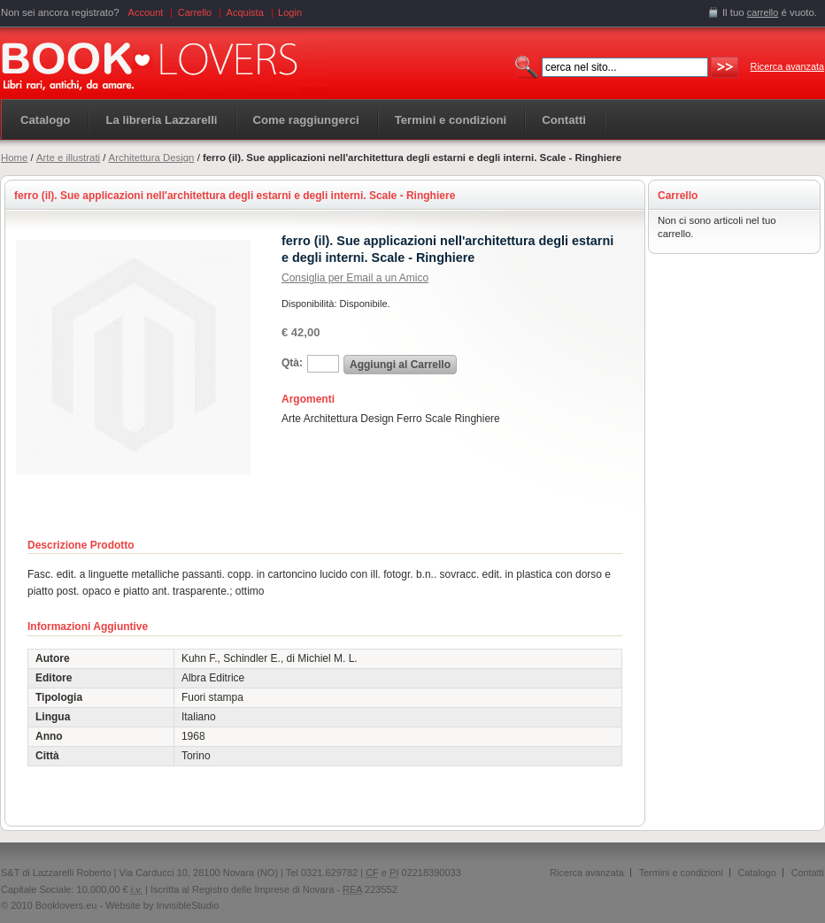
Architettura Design (152, 157)
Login (290, 12)
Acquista (245, 12)
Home (14, 157)
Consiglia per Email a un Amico (354, 278)
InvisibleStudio (187, 905)
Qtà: (292, 363)
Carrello (195, 12)
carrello (763, 12)
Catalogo (45, 120)
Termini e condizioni (681, 872)
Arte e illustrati (68, 157)
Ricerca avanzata (787, 66)
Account (146, 12)
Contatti (807, 872)
